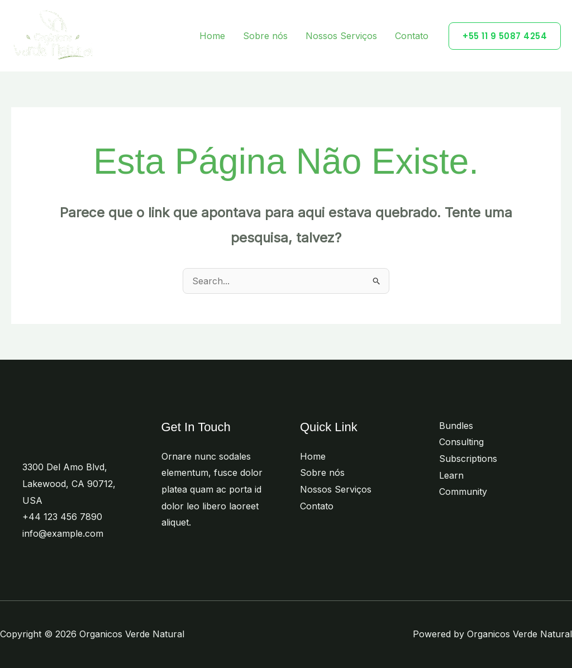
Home (212, 35)
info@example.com (62, 533)
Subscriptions (468, 458)
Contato (411, 35)
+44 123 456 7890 (62, 516)
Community (463, 491)
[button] (505, 36)
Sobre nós (265, 35)
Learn (451, 475)
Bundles (456, 425)
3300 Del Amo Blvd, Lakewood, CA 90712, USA (69, 483)
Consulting (461, 441)
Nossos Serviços (341, 35)
